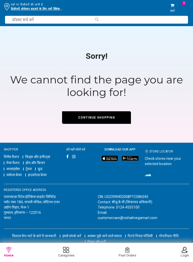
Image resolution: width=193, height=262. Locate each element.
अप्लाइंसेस (13, 169)
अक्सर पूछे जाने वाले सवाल (104, 236)
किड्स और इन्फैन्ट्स (37, 157)
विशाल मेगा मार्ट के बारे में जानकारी (34, 236)
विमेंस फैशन (11, 157)
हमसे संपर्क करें (71, 236)
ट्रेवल (29, 169)
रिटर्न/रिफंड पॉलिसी (140, 236)
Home (9, 252)
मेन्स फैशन (13, 163)
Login (185, 252)
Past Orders (127, 252)
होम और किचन (35, 163)
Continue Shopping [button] (96, 117)
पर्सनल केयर (14, 175)
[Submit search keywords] (97, 19)
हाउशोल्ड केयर (37, 175)
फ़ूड (40, 169)
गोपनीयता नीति (169, 236)
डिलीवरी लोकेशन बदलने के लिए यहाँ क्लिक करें (37, 9)
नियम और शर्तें (96, 242)
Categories (66, 252)
